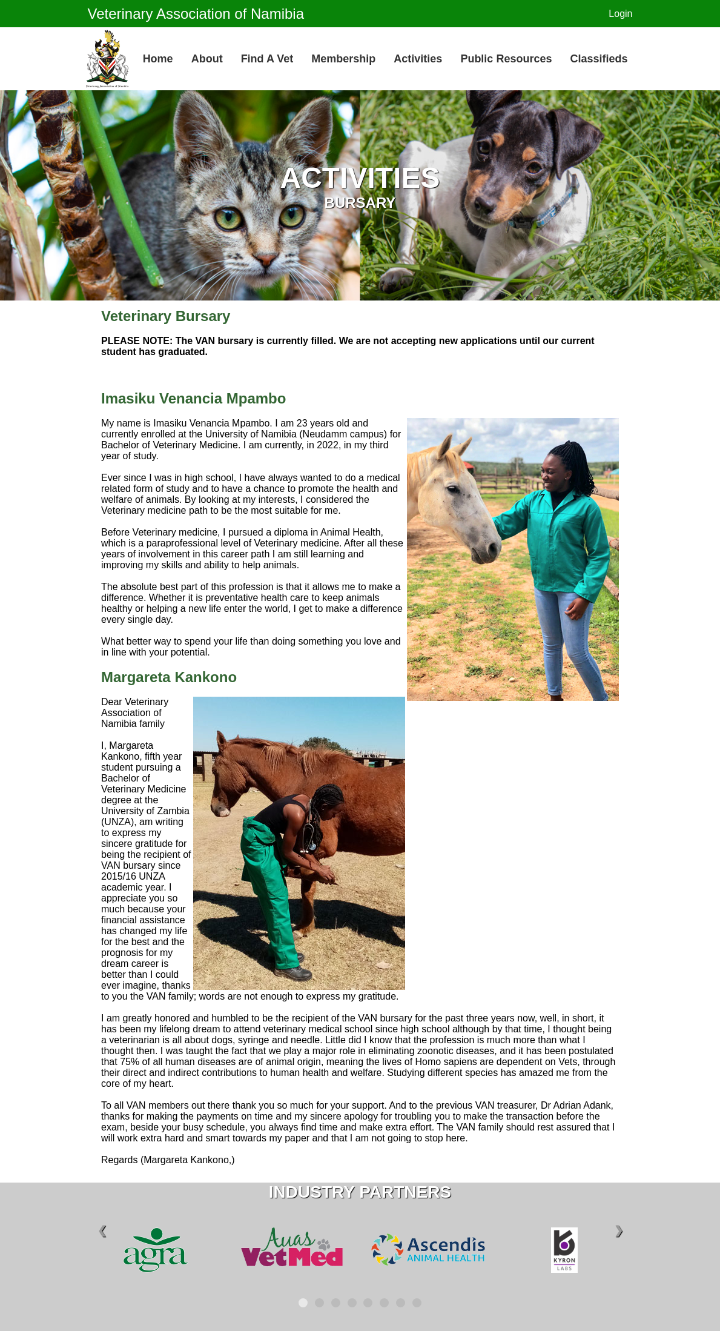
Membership (343, 59)
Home (158, 59)
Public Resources (506, 59)
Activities (418, 59)
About (207, 59)
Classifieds (598, 59)
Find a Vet (267, 59)
